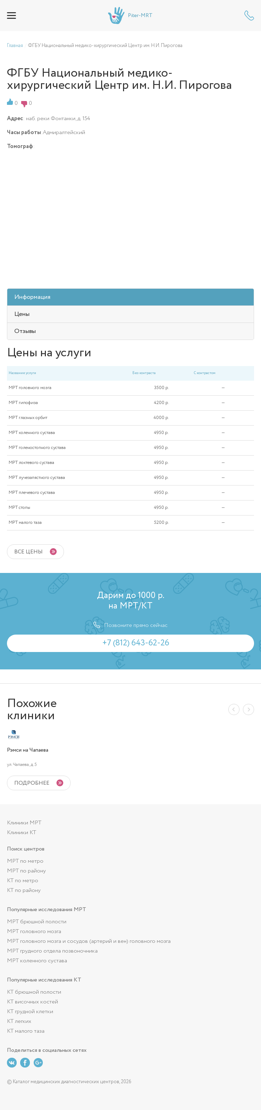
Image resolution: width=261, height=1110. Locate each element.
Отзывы (25, 331)
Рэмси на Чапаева (27, 750)
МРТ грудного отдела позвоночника (52, 951)
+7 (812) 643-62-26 (249, 15)
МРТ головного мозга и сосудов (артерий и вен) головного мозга (89, 941)
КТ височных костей (32, 1002)
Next (248, 709)
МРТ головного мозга (34, 931)
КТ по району (24, 890)
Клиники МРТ (24, 823)
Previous (233, 709)
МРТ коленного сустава (37, 961)
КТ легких (19, 1021)
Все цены (28, 552)
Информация (32, 297)
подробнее (31, 783)
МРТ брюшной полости (36, 922)
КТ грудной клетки (30, 1012)
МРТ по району (26, 871)
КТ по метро (22, 881)
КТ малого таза (25, 1031)
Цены (22, 314)
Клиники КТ (21, 833)
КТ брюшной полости (34, 992)
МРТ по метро (25, 861)
